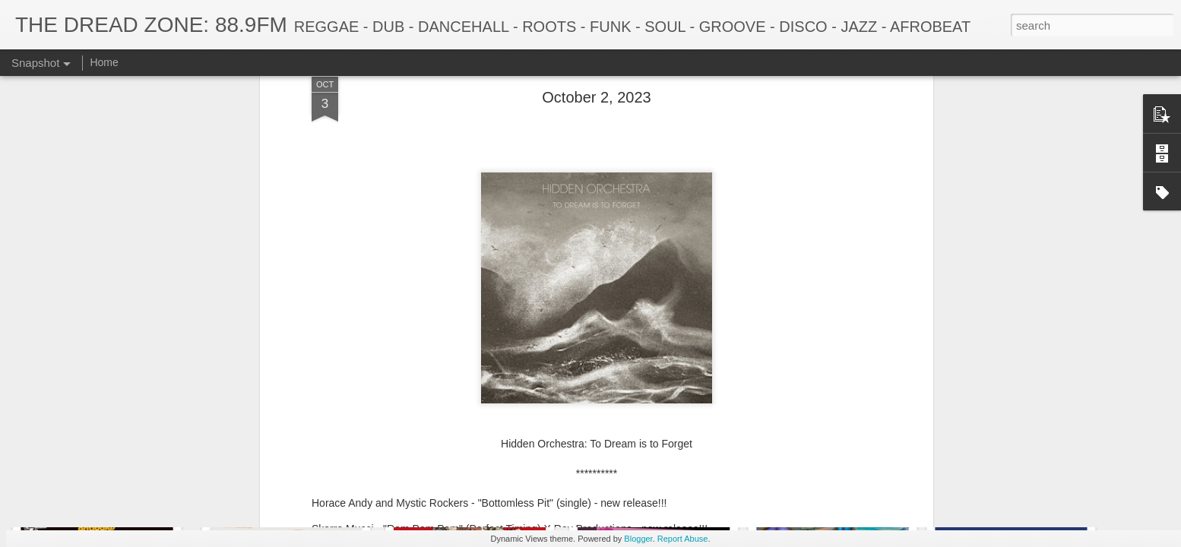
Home (104, 62)
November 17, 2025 (1013, 468)
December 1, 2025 (649, 476)
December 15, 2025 (281, 469)
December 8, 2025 (468, 468)
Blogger (638, 538)
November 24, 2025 (829, 469)
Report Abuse (682, 538)
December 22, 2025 (102, 476)
